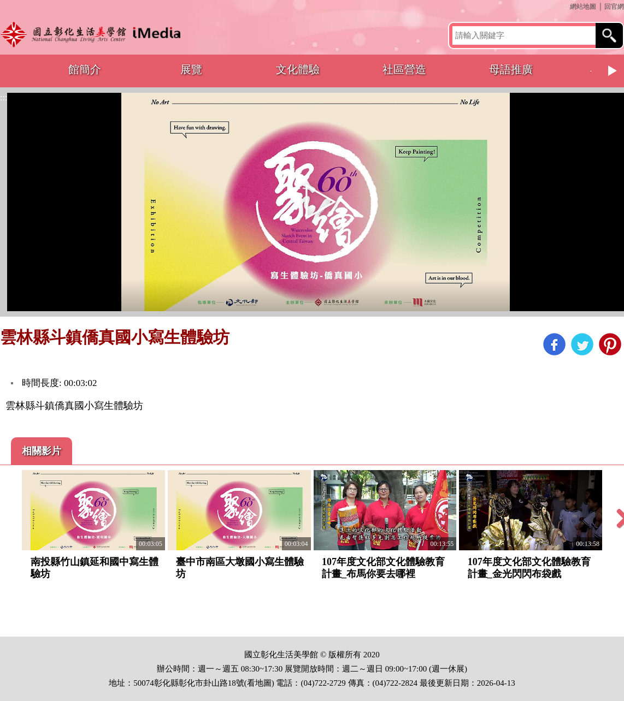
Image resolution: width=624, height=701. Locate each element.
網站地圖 (583, 6)
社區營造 (404, 69)
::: (565, 6)
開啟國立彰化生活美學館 (93, 34)
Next (613, 71)
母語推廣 (511, 69)
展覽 (191, 69)
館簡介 (84, 69)
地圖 (263, 683)
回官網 (614, 6)
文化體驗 (298, 69)
